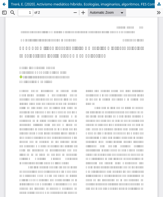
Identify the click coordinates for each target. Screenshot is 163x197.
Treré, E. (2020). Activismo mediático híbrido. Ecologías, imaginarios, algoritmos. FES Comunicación (87, 4)
